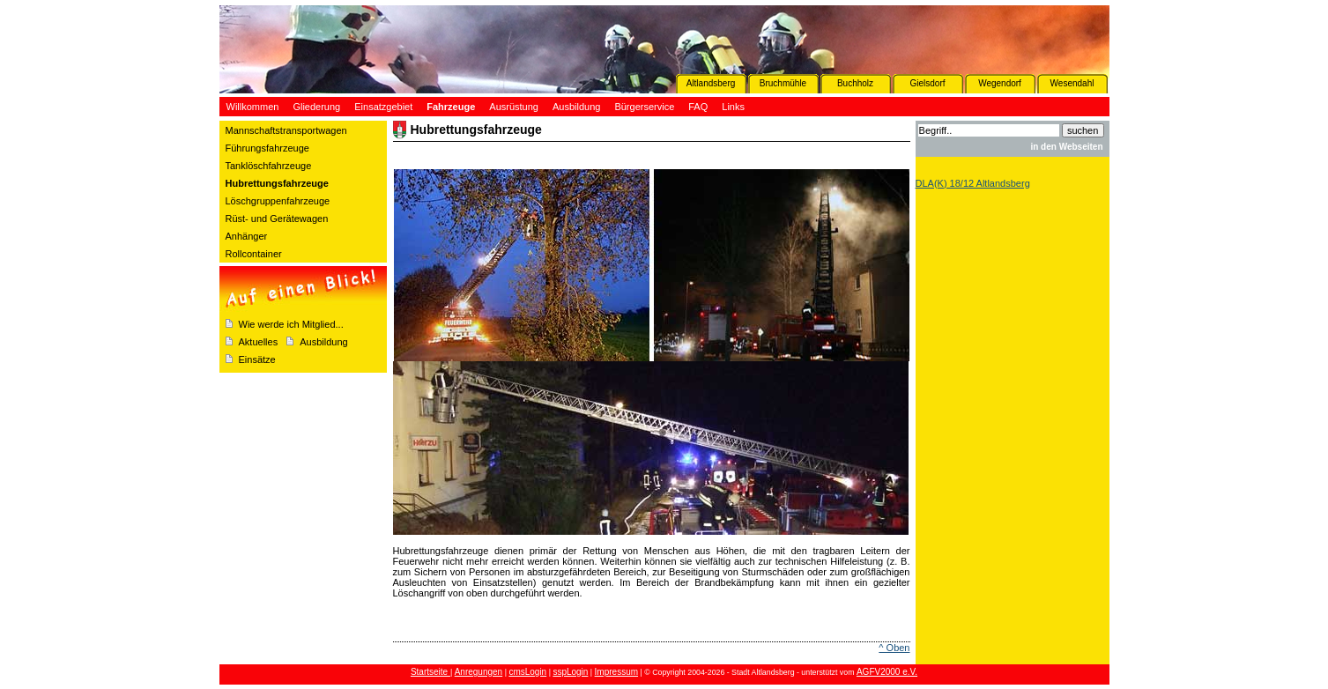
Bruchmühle (783, 83)
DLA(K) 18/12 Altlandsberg (973, 183)
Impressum (616, 672)
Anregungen (479, 672)
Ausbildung (323, 342)
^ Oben (894, 647)
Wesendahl (1072, 83)
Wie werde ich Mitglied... (291, 324)
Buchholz (855, 83)
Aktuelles (258, 342)
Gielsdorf (927, 83)
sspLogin (570, 672)
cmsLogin (527, 672)
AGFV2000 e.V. (887, 672)
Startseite (430, 672)
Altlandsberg (711, 83)
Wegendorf (999, 83)
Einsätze (257, 359)
